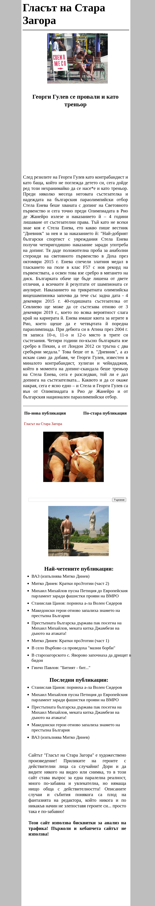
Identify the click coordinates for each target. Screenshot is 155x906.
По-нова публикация (45, 413)
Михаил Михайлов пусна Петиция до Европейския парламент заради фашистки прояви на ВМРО (79, 593)
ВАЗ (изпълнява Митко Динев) (60, 576)
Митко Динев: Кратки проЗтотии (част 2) (70, 583)
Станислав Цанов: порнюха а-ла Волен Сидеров (76, 603)
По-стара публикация (105, 413)
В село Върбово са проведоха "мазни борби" (73, 647)
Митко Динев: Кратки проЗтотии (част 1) (70, 640)
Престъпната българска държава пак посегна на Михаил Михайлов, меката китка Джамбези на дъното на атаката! (76, 628)
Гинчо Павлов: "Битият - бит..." (60, 667)
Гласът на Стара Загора (43, 424)
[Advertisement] (77, 61)
